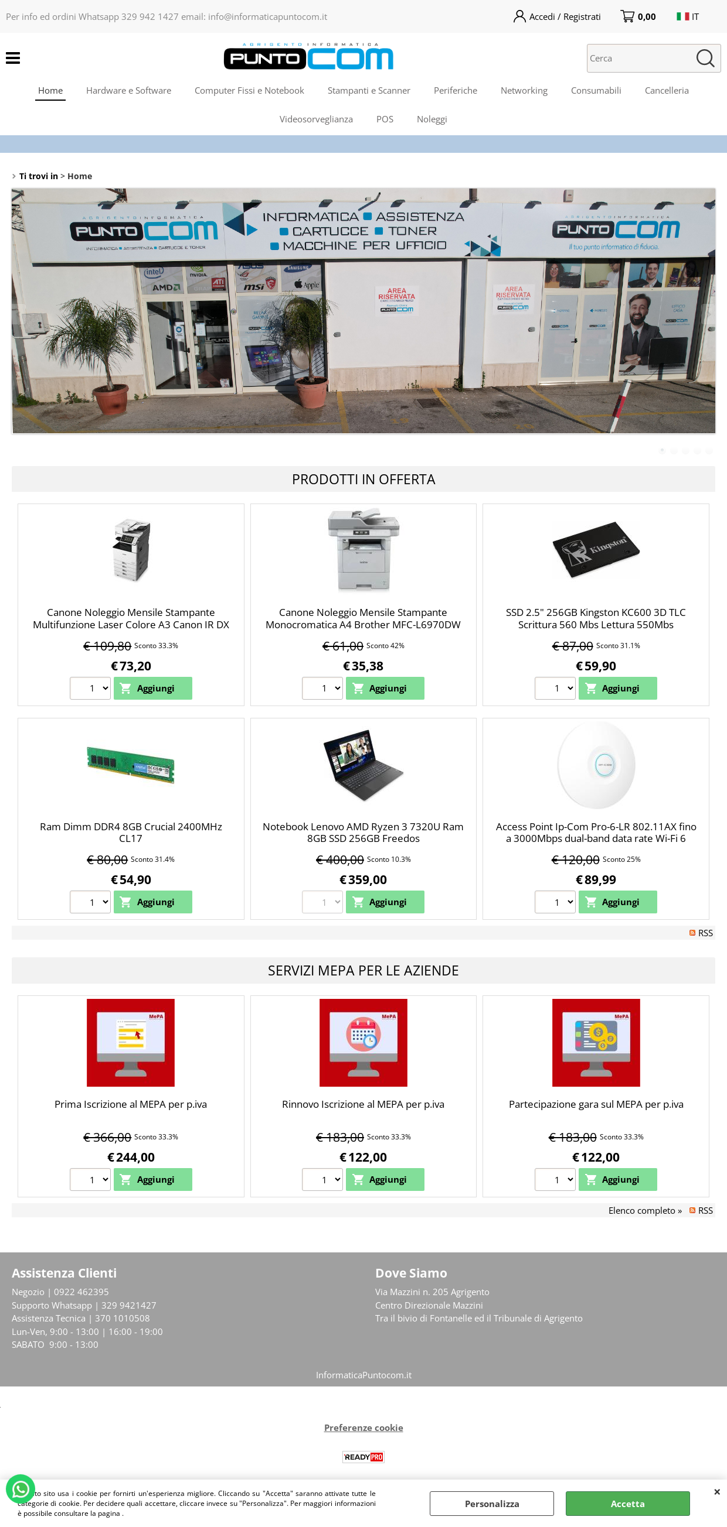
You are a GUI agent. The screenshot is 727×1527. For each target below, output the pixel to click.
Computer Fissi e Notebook (249, 90)
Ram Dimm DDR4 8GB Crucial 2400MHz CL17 (131, 832)
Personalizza (492, 1503)
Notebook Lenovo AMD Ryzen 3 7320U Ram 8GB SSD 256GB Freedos (363, 832)
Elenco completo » (645, 1210)
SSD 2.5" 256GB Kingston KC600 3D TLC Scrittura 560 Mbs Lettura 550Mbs (596, 618)
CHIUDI (717, 1491)
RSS (705, 933)
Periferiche (455, 90)
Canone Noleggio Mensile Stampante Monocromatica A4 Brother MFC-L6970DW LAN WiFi (363, 624)
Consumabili (596, 90)
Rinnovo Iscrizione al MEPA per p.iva (363, 1104)
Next (707, 314)
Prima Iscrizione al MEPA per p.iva (131, 1104)
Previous (19, 314)
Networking (524, 90)
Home (50, 90)
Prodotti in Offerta (364, 479)
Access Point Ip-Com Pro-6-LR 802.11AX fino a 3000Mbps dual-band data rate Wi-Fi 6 (596, 832)
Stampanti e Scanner (369, 90)
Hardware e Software (128, 90)
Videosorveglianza (316, 119)
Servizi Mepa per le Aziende (363, 970)
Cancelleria (667, 90)
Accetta (628, 1503)
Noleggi (432, 119)
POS (384, 119)
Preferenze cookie (363, 1427)
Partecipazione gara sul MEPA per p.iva (596, 1104)
